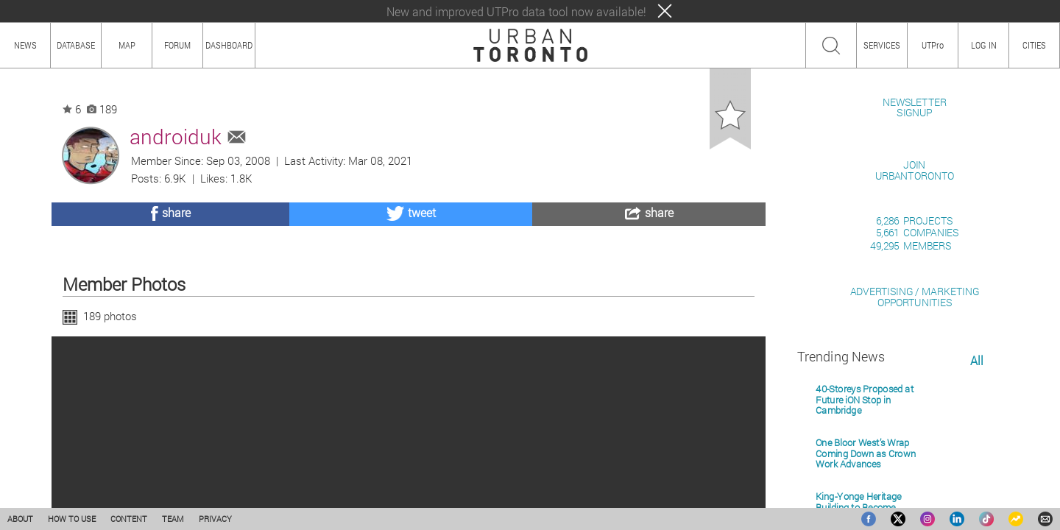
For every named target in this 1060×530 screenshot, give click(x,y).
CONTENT (128, 518)
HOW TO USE (72, 518)
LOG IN (984, 45)
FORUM (177, 45)
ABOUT (20, 518)
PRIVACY (215, 518)
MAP (127, 45)
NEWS (25, 45)
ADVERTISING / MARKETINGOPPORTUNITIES (914, 466)
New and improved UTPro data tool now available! (516, 11)
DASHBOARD (229, 45)
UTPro (933, 45)
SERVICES (881, 45)
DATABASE (76, 45)
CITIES (1034, 45)
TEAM (173, 518)
